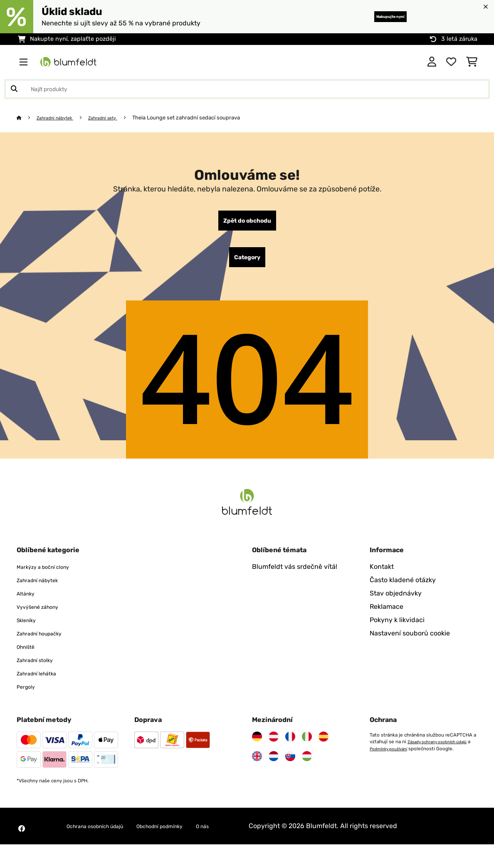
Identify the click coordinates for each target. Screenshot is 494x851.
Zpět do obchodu (247, 222)
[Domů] (27, 117)
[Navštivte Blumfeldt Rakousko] (274, 743)
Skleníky (29, 626)
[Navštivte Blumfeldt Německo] (257, 743)
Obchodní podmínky (187, 832)
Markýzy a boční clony (51, 573)
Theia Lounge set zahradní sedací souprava (203, 117)
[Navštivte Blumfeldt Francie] (290, 743)
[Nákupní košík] (471, 62)
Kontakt (382, 573)
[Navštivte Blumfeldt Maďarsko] (307, 763)
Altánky (28, 600)
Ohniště (29, 653)
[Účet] (431, 62)
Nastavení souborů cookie (410, 640)
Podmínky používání (392, 761)
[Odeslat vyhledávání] (14, 89)
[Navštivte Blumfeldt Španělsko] (324, 743)
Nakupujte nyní (377, 16)
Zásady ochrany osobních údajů (405, 755)
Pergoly (28, 693)
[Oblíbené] (451, 62)
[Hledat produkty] (247, 89)
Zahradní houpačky (47, 640)
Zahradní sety (116, 117)
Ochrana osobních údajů (105, 832)
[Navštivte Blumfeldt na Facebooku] (22, 835)
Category (247, 262)
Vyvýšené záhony (44, 613)
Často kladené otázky (403, 586)
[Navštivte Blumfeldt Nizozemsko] (274, 763)
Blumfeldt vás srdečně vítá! (294, 573)
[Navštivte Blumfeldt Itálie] (307, 743)
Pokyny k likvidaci (397, 626)
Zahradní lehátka (43, 680)
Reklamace (386, 613)
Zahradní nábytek (60, 117)
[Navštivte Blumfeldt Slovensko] (290, 763)
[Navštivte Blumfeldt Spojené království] (257, 763)
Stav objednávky (396, 600)
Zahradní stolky (41, 666)
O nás (241, 832)
